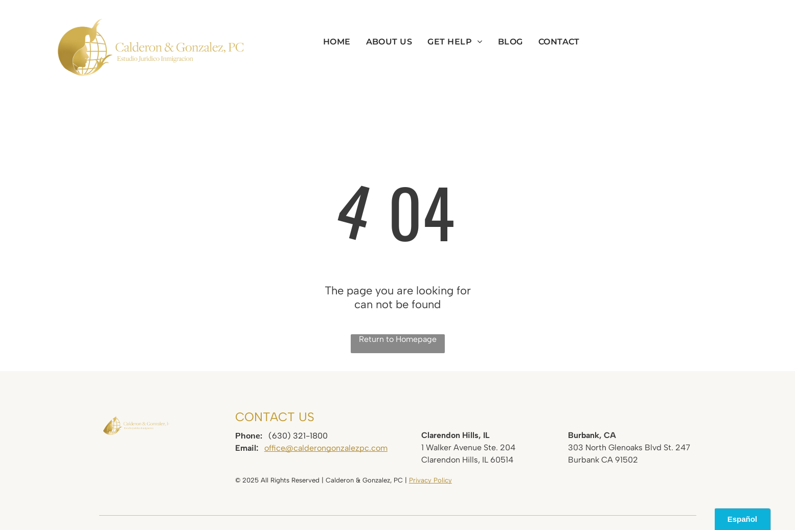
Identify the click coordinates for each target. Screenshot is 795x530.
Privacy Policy (430, 480)
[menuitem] (336, 41)
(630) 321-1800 (298, 436)
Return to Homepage (398, 339)
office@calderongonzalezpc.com (326, 448)
